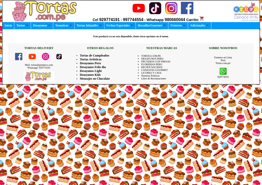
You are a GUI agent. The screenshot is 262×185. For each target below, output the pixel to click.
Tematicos (63, 25)
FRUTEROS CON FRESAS (155, 61)
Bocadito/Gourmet (152, 25)
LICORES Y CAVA (151, 72)
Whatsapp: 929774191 (38, 67)
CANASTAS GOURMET (154, 70)
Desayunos (42, 25)
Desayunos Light (91, 71)
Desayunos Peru (90, 63)
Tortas (22, 25)
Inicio (8, 25)
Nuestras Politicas (150, 75)
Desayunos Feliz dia (93, 67)
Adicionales (199, 25)
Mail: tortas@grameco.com (39, 64)
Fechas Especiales (120, 25)
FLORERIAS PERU (151, 64)
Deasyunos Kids (90, 75)
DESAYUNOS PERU (152, 58)
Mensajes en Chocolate (95, 78)
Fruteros (177, 25)
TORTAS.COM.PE (151, 55)
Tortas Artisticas (91, 59)
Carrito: (195, 20)
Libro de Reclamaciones (153, 78)
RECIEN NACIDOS (151, 67)
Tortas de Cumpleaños (94, 55)
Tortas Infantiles (89, 25)
